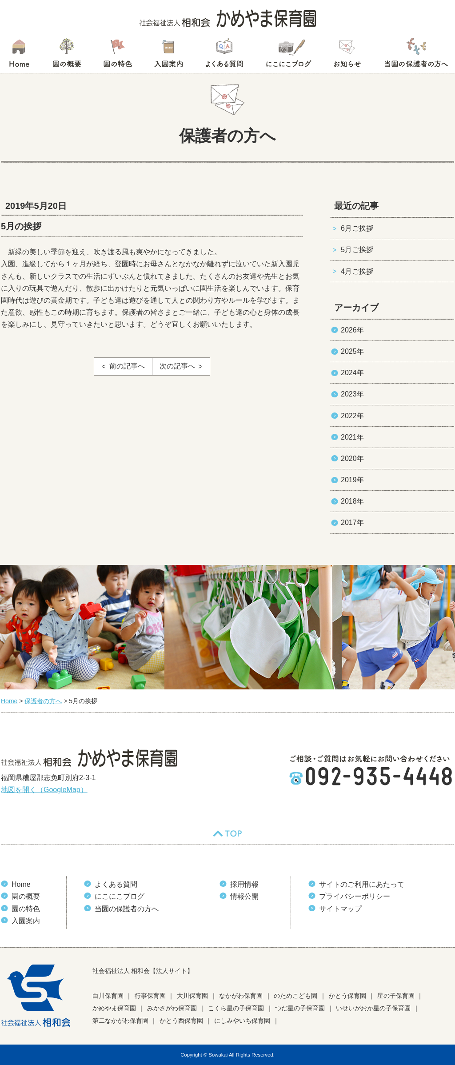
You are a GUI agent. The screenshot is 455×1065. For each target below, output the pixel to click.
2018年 (352, 501)
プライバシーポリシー (354, 896)
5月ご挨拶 (357, 249)
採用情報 (244, 884)
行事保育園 (150, 995)
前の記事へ (127, 366)
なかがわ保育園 (241, 995)
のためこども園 (295, 995)
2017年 (352, 522)
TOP (227, 833)
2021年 (352, 437)
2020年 (352, 458)
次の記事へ (177, 366)
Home (21, 884)
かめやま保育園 (114, 1008)
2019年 (352, 480)
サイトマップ (340, 909)
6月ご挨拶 (357, 228)
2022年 (352, 416)
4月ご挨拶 (357, 271)
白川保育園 (108, 995)
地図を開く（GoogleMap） (44, 789)
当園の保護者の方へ (415, 55)
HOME (19, 55)
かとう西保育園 (181, 1020)
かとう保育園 (347, 995)
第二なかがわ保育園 (120, 1020)
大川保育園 (192, 995)
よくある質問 (224, 55)
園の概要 (67, 55)
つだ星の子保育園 (300, 1008)
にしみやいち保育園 (242, 1020)
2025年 (352, 351)
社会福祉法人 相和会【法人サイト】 (143, 970)
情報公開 (244, 896)
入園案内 (169, 55)
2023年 (352, 394)
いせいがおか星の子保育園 (373, 1008)
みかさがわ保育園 (172, 1008)
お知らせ (347, 55)
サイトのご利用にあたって (361, 884)
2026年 (352, 330)
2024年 (352, 372)
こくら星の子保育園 (236, 1008)
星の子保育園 (396, 995)
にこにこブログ (288, 55)
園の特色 (118, 55)
